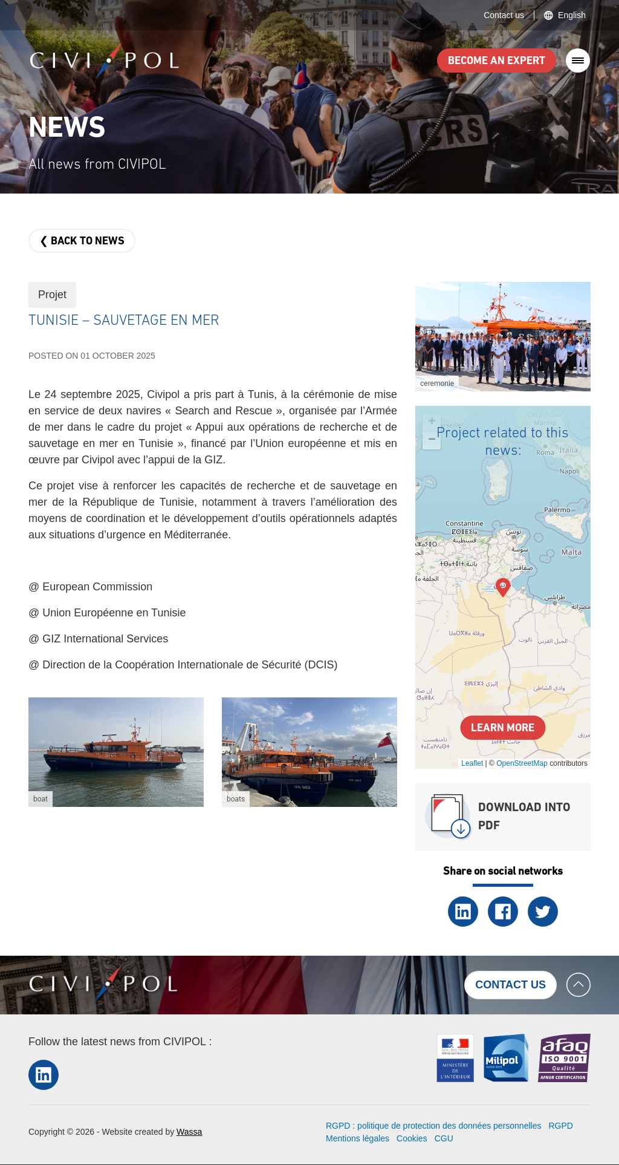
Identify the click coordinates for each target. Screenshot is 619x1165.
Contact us (504, 15)
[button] (116, 752)
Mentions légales (357, 1138)
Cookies (412, 1138)
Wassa (189, 1132)
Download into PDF (524, 817)
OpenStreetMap (522, 763)
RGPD (560, 1126)
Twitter (543, 911)
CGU (444, 1138)
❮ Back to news (82, 241)
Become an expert (496, 61)
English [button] (572, 15)
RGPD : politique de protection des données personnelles (433, 1126)
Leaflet (472, 763)
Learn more (502, 728)
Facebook (503, 911)
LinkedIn (463, 911)
